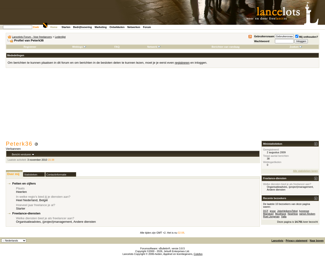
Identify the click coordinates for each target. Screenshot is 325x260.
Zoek (36, 27)
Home (53, 27)
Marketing (101, 27)
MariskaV (268, 213)
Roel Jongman (271, 216)
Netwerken (133, 27)
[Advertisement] (162, 105)
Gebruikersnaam (264, 36)
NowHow (293, 213)
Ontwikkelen (116, 27)
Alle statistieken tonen (305, 170)
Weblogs (79, 46)
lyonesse (304, 211)
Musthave (280, 213)
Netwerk (153, 46)
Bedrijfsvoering (82, 27)
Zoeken (296, 46)
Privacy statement (296, 240)
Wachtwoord (261, 41)
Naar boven (317, 240)
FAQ (117, 46)
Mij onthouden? (306, 36)
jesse (273, 211)
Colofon (198, 254)
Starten (66, 27)
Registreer (30, 46)
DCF (265, 211)
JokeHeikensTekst (287, 211)
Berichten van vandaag (225, 46)
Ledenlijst (60, 36)
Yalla (284, 216)
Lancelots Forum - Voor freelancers (32, 36)
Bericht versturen (21, 154)
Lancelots (277, 240)
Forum (147, 27)
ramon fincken (307, 213)
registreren (182, 62)
